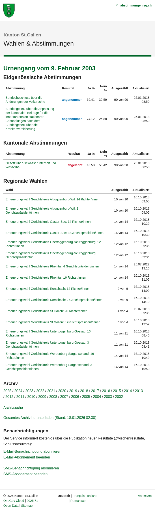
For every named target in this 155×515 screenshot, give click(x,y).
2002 (119, 397)
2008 (53, 397)
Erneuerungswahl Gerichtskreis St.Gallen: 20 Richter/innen (47, 311)
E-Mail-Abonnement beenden (26, 457)
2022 (40, 391)
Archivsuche (13, 408)
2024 (18, 391)
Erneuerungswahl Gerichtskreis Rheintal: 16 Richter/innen (46, 277)
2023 (29, 391)
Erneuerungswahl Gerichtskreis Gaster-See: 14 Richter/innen (48, 221)
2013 (139, 391)
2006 (75, 397)
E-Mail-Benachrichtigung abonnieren (32, 451)
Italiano (92, 496)
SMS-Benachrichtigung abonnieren (31, 468)
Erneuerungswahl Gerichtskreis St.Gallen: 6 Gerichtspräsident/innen (53, 322)
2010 (31, 397)
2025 (7, 391)
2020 (62, 391)
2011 (20, 397)
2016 (106, 391)
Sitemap (26, 505)
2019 (73, 391)
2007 (64, 397)
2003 (108, 397)
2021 (51, 391)
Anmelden (145, 495)
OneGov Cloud (13, 500)
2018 (84, 391)
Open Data (11, 505)
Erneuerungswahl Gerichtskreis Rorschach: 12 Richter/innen (48, 288)
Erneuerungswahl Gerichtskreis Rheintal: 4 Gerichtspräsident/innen (52, 266)
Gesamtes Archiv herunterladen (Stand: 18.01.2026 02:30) (49, 418)
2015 (117, 391)
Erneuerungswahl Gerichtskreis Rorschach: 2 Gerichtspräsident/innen (54, 300)
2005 (86, 397)
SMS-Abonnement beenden (25, 474)
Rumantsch (78, 500)
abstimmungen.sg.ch (136, 5)
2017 (95, 391)
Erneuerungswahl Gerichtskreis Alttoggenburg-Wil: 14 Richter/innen (52, 199)
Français (79, 496)
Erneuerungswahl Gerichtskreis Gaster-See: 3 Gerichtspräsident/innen (54, 233)
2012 (9, 397)
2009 (42, 397)
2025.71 (32, 500)
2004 (97, 397)
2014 (128, 391)
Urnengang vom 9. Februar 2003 (49, 68)
